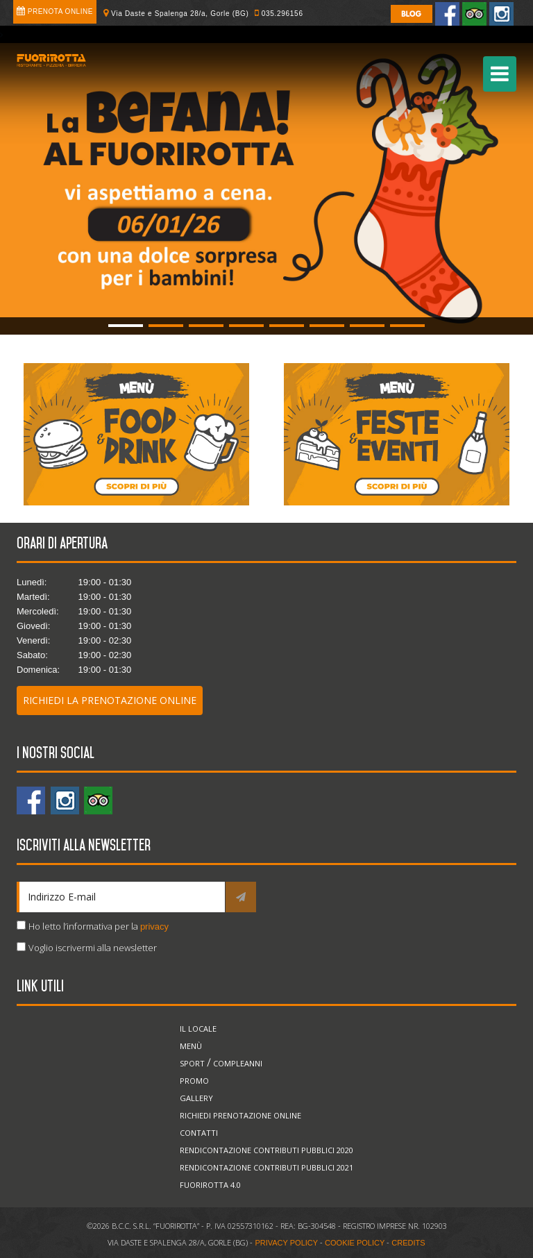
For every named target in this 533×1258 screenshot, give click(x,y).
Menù (191, 1046)
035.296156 (282, 13)
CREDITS (408, 1243)
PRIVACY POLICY (286, 1243)
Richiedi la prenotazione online (109, 700)
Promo (194, 1080)
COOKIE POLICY (354, 1243)
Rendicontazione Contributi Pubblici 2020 (266, 1150)
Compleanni (237, 1063)
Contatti (199, 1132)
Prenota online (60, 11)
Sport (192, 1063)
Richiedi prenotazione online (240, 1115)
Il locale (198, 1028)
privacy (154, 926)
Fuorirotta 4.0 (210, 1185)
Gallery (196, 1098)
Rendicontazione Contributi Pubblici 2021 (266, 1167)
